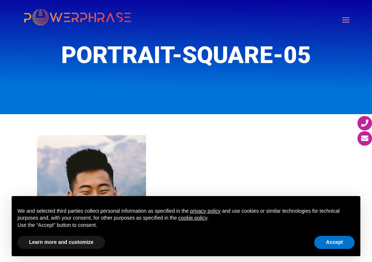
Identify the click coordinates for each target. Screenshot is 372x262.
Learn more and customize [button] (61, 242)
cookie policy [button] (192, 218)
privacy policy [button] (205, 211)
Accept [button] (334, 242)
